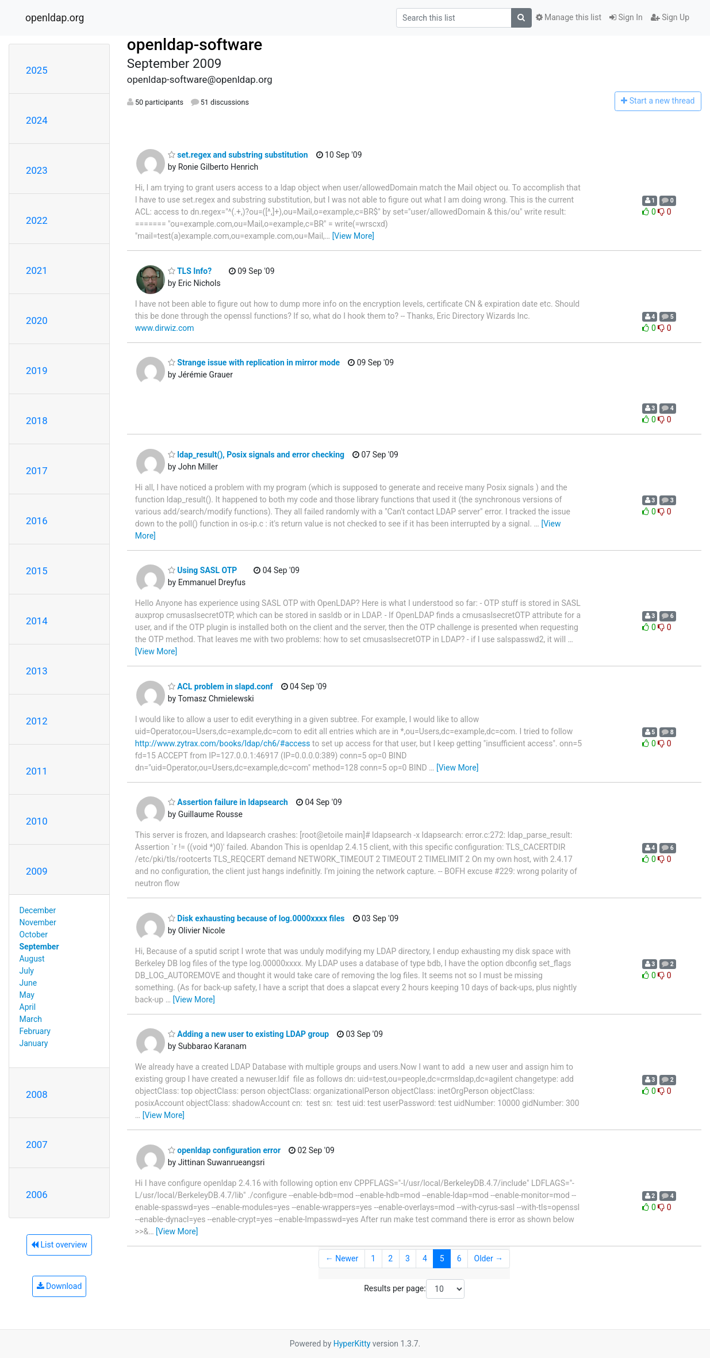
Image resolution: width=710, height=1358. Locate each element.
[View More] (353, 236)
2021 (37, 270)
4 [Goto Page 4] (425, 1258)
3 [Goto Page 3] (407, 1258)
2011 (37, 771)
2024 (37, 120)
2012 (37, 721)
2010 (37, 821)
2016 (37, 521)
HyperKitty (352, 1343)
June (28, 982)
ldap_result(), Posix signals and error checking (256, 454)
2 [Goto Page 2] (390, 1258)
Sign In (626, 17)
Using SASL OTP (202, 570)
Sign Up (670, 17)
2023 (37, 170)
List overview (59, 1244)
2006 (37, 1194)
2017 (37, 470)
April (28, 1007)
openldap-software (194, 44)
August (32, 958)
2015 (37, 571)
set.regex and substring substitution (238, 154)
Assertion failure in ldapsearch (228, 802)
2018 (37, 420)
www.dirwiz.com (164, 328)
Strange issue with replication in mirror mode (254, 362)
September (39, 946)
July (27, 970)
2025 (37, 70)
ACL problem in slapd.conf (220, 686)
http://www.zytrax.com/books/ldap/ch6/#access (222, 743)
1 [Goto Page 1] (373, 1258)
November (38, 922)
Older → (489, 1258)
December (38, 910)
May (27, 995)
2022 (37, 220)
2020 (37, 320)
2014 (37, 621)
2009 (37, 871)
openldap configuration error (224, 1150)
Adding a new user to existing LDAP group (248, 1034)
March (31, 1019)
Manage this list (568, 17)
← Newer (342, 1258)
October (34, 934)
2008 (37, 1094)
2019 (37, 370)
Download (59, 1286)
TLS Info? (190, 271)
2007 (37, 1144)
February (35, 1031)
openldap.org (54, 18)
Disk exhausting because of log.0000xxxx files (256, 918)
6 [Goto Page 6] (459, 1258)
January (34, 1043)
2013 (37, 671)
